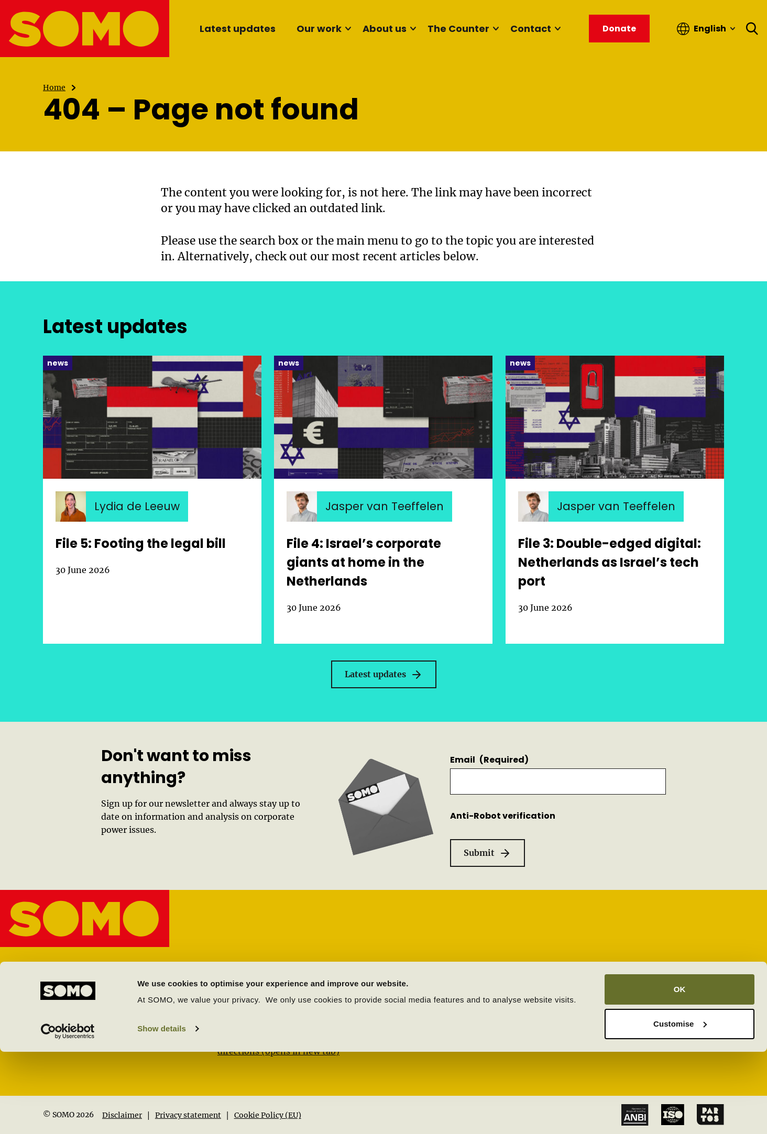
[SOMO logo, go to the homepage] (85, 28)
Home (54, 87)
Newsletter (589, 1022)
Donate (581, 1039)
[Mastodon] (140, 1021)
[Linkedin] (50, 1021)
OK (680, 1071)
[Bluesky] (163, 1021)
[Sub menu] (348, 29)
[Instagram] (118, 1021)
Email (489, 760)
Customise (680, 1106)
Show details (161, 1111)
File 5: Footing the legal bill (141, 543)
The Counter (458, 28)
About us (385, 28)
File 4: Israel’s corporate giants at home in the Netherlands (364, 562)
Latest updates (238, 28)
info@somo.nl (101, 986)
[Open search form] (752, 28)
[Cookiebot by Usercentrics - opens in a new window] (68, 1113)
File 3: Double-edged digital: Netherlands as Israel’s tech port (609, 562)
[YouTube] (72, 1022)
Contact (530, 28)
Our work (319, 28)
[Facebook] (95, 1021)
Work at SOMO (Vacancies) (622, 1005)
